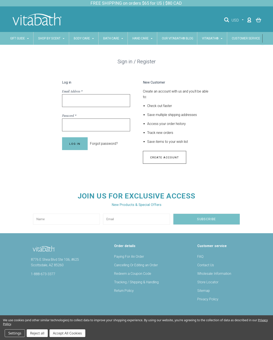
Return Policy (124, 291)
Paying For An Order (129, 257)
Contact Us (205, 265)
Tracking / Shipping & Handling (136, 282)
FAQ (200, 257)
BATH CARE (107, 38)
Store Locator (207, 282)
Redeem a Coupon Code (132, 274)
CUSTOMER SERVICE (242, 38)
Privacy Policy (207, 299)
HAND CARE (136, 38)
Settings (14, 333)
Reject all (37, 333)
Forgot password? (104, 144)
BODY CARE (78, 38)
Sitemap (203, 291)
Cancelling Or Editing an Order (136, 265)
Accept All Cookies (67, 333)
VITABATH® (206, 38)
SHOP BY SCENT (45, 38)
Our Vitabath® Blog (171, 38)
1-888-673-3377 (43, 274)
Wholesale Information (214, 274)
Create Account (164, 157)
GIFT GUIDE (13, 38)
